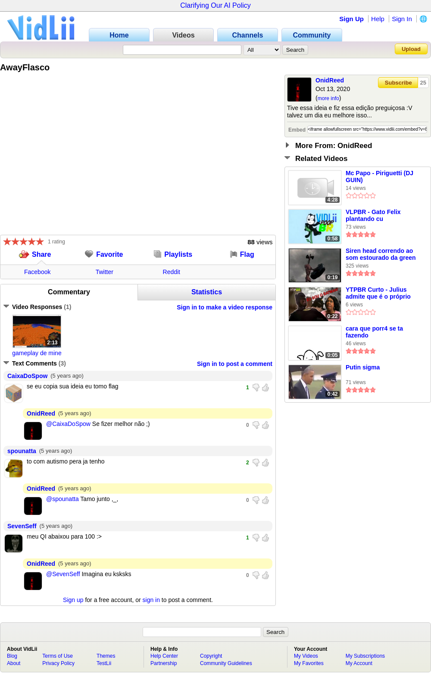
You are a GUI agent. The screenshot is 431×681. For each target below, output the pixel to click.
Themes (106, 656)
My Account (359, 663)
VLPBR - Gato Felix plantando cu (373, 215)
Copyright (211, 656)
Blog (12, 656)
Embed (297, 130)
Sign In (402, 18)
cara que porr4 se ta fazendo (374, 332)
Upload (411, 49)
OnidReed (329, 80)
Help (377, 18)
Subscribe (398, 82)
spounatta (21, 451)
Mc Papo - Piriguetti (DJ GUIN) (379, 176)
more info (328, 98)
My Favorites (309, 663)
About (13, 663)
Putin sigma (363, 367)
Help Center (164, 656)
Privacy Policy (58, 663)
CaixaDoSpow (27, 375)
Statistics (206, 292)
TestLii (104, 663)
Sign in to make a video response (224, 307)
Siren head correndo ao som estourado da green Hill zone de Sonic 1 (381, 254)
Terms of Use (57, 656)
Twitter (104, 271)
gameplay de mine (36, 353)
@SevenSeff (63, 574)
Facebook (37, 271)
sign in (151, 599)
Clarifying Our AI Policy (215, 5)
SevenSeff (22, 526)
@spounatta (62, 498)
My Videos (306, 656)
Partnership (163, 663)
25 (423, 82)
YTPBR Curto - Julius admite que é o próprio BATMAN (378, 293)
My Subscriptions (365, 656)
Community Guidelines (226, 663)
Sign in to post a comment (234, 363)
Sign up (73, 599)
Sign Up (351, 18)
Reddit (171, 271)
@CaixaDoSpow (68, 423)
